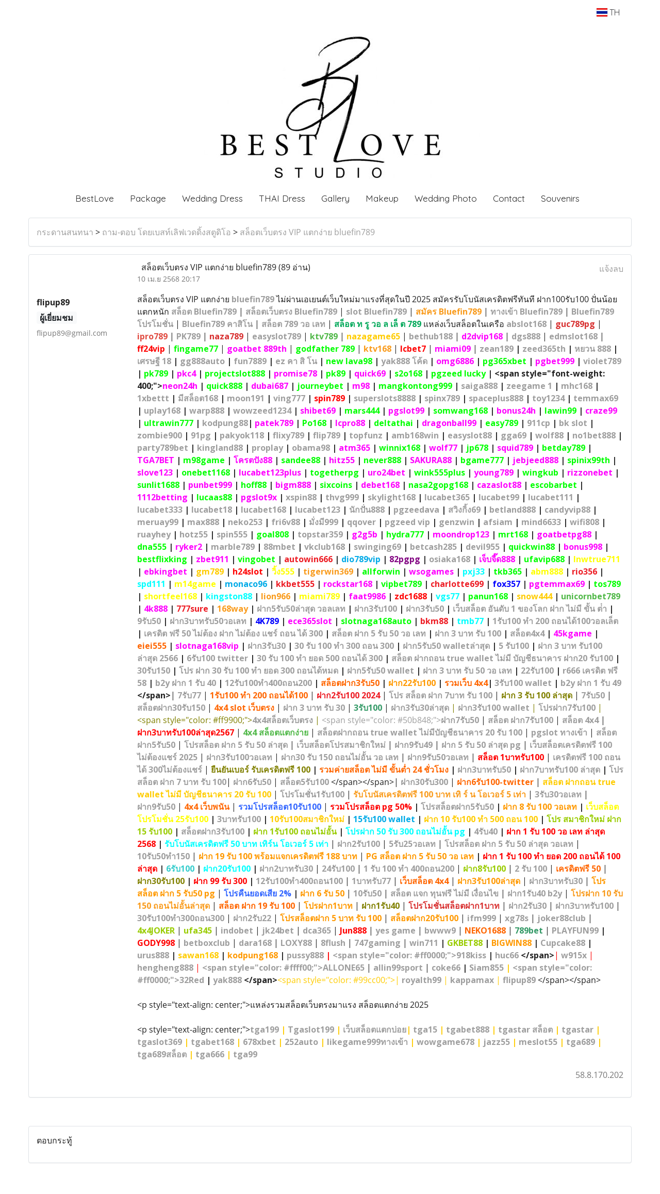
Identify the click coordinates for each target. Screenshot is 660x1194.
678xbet (259, 1042)
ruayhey (154, 534)
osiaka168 (449, 559)
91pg (201, 435)
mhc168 (576, 385)
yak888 (227, 980)
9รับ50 (149, 621)
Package (148, 198)
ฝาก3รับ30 (267, 645)
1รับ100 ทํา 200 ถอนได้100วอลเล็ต (555, 621)
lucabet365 (447, 497)
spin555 (232, 534)
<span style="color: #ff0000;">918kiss (409, 955)
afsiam (498, 522)
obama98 (311, 447)
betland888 (512, 509)
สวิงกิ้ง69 (464, 509)
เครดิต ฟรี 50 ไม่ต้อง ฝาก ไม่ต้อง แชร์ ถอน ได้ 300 (233, 633)
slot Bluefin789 (376, 311)
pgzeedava (416, 509)
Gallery (335, 198)
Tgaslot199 (311, 1029)
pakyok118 (242, 435)
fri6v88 (285, 522)
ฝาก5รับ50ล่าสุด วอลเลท (301, 608)
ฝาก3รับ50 (425, 608)
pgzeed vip (407, 522)
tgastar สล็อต (525, 1029)
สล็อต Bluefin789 (204, 311)
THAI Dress (282, 198)
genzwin (456, 522)
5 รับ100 (514, 645)
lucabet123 (317, 509)
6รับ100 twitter (217, 658)
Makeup (382, 198)
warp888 (206, 410)
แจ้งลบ (611, 268)
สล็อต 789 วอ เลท (293, 324)
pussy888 (305, 955)
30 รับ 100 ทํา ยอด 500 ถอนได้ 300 (320, 658)
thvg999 (342, 497)
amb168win (415, 435)
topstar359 (320, 534)
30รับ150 (153, 670)
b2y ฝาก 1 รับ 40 (185, 683)
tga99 (245, 1054)
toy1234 (548, 398)
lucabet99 (498, 497)
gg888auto (202, 361)
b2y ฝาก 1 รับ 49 (590, 683)
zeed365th (544, 348)
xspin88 (301, 497)
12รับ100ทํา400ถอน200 (268, 683)
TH (608, 12)
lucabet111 (550, 497)
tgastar (577, 1029)
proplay (267, 447)
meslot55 (538, 1042)
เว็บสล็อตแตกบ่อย (374, 1029)
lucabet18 (211, 509)
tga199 (264, 1029)
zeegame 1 (529, 385)
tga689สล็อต (162, 1054)
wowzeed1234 (262, 410)
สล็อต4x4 (527, 633)
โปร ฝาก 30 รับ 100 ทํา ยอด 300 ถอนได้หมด (258, 670)
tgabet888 (467, 1029)
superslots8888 (385, 398)
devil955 (483, 546)
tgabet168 (212, 1042)
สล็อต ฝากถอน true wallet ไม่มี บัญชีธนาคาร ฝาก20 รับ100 (502, 658)
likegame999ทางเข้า (367, 1042)
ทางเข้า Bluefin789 (526, 311)
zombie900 (159, 435)
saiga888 (479, 385)
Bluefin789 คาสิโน (217, 324)
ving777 (289, 398)
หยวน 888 (592, 348)
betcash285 (433, 546)
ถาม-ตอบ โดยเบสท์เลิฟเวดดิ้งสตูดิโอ (166, 232)
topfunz (366, 435)
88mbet (279, 546)
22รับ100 (537, 670)
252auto (301, 1042)
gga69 (513, 435)
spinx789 (442, 398)
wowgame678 (445, 1042)
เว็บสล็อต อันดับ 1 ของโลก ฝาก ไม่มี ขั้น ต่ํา (530, 608)
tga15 (425, 1029)
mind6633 (541, 522)
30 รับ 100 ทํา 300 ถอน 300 (344, 645)
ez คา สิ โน (296, 361)
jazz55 (496, 1042)
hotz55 (193, 534)
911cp (538, 423)
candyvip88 (567, 509)
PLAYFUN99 (575, 930)
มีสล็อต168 (198, 398)
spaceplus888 (496, 398)
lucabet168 (263, 509)
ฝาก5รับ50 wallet (380, 670)
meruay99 (157, 522)
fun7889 (250, 361)
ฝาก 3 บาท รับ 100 (468, 633)
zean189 (497, 348)
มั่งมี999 (323, 522)
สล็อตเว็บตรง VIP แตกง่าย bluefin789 (307, 232)
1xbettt (153, 398)
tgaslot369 (159, 1042)
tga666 (209, 1054)
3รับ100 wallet (523, 683)
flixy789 (288, 435)
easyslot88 (470, 435)
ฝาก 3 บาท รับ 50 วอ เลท (467, 670)
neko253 (245, 522)
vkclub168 (324, 546)
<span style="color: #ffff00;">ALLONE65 (283, 967)
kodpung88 (225, 423)
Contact (509, 198)
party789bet (162, 447)
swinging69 (377, 546)
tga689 (580, 1042)
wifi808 (584, 522)
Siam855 (486, 967)
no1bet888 (594, 435)
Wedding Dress (212, 198)
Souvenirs (560, 198)
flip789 (326, 435)
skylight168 (392, 497)
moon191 (246, 398)
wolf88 (549, 435)
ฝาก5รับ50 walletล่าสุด (446, 645)
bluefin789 (253, 299)
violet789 (602, 361)
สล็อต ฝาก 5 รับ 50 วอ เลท (379, 633)
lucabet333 (160, 509)
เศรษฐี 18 (154, 361)
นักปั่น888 (367, 509)
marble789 (233, 546)
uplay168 (162, 410)
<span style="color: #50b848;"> (400, 720)
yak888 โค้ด (404, 361)
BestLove (94, 198)
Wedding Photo (446, 198)
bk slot (573, 423)
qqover (361, 522)
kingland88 (220, 447)
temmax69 (595, 398)
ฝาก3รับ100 (375, 608)
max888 (203, 522)
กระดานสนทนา (65, 232)
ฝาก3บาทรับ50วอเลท (208, 621)
